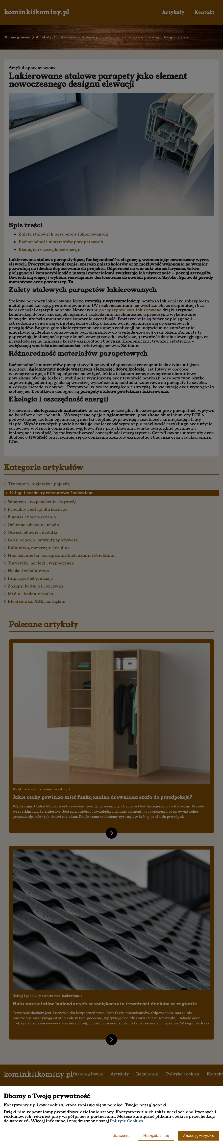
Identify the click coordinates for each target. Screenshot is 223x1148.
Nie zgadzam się (156, 1136)
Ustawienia (121, 1136)
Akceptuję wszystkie (198, 1136)
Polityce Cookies (126, 1121)
